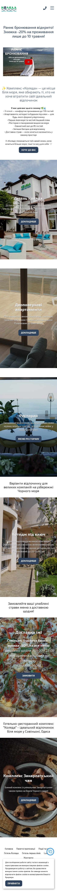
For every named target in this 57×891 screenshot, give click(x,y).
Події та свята (45, 848)
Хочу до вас (28, 150)
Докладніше (28, 221)
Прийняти (14, 883)
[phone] (45, 8)
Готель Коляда (11, 853)
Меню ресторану (28, 439)
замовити (28, 675)
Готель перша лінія (31, 853)
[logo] (15, 8)
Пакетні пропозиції (25, 848)
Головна (9, 848)
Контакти (28, 857)
